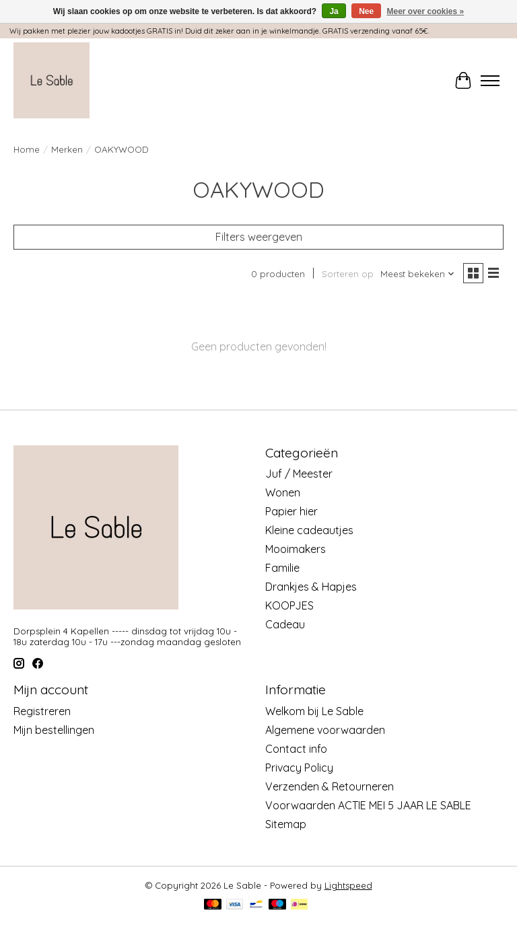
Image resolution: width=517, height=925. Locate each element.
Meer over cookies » (425, 11)
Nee (366, 11)
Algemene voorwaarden (325, 730)
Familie (282, 568)
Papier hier (291, 511)
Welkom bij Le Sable (314, 711)
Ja (333, 11)
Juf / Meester (299, 473)
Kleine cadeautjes (309, 530)
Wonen (282, 492)
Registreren (42, 711)
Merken (67, 149)
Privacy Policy (299, 767)
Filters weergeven (258, 237)
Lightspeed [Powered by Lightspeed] (348, 885)
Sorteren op (348, 273)
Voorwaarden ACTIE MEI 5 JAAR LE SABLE (368, 805)
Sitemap (285, 824)
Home (26, 149)
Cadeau (285, 624)
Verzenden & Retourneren (329, 786)
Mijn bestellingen (53, 730)
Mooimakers (295, 549)
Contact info (296, 748)
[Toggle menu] (490, 80)
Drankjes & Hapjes (311, 586)
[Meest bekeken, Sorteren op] (417, 273)
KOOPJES (289, 605)
